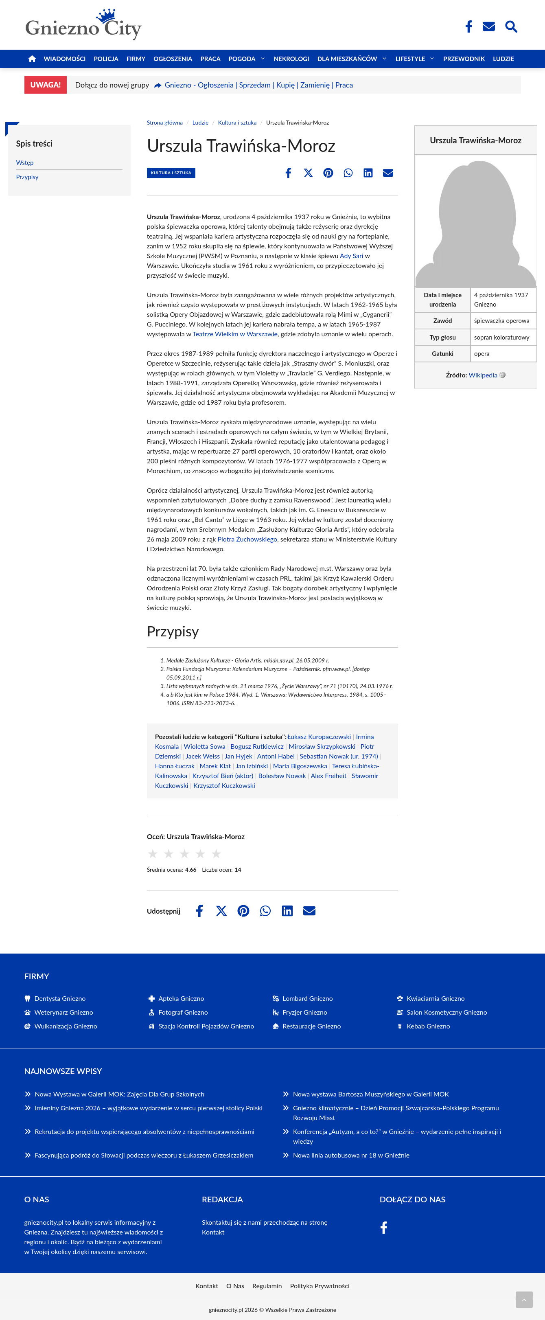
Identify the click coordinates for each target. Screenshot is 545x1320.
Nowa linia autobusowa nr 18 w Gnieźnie (351, 1155)
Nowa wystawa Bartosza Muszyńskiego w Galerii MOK (371, 1094)
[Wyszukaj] (511, 25)
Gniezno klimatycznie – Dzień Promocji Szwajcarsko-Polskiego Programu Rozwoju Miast (396, 1112)
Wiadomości (65, 58)
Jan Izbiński (252, 766)
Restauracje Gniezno (312, 1026)
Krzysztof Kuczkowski (224, 785)
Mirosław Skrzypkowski (322, 746)
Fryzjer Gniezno (305, 1012)
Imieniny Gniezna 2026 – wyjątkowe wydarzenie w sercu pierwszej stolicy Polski (149, 1108)
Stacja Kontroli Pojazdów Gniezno (206, 1026)
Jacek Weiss (203, 756)
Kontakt (213, 1232)
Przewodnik (464, 58)
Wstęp (25, 162)
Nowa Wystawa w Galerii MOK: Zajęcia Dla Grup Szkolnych (120, 1094)
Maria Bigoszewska (300, 766)
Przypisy (27, 176)
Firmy (136, 58)
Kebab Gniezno (428, 1026)
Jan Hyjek (238, 756)
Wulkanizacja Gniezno (66, 1026)
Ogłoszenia (172, 58)
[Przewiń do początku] (524, 1299)
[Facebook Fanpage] (466, 26)
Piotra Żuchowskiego (247, 539)
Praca (210, 58)
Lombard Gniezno (308, 998)
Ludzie (503, 58)
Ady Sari (351, 255)
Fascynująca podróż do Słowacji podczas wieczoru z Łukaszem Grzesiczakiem (144, 1155)
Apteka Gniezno (181, 998)
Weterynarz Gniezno (64, 1012)
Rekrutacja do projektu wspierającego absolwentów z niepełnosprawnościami (145, 1131)
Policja (106, 58)
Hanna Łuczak (175, 766)
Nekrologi (291, 58)
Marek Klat (215, 766)
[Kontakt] (488, 26)
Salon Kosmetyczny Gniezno (447, 1012)
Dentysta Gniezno (60, 998)
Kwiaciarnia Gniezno (436, 998)
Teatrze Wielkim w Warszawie (235, 334)
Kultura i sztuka (237, 122)
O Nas (235, 1285)
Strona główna (165, 122)
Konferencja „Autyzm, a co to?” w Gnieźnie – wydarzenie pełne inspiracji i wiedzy (397, 1136)
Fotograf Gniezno (183, 1012)
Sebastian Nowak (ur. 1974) (339, 756)
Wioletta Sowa (205, 746)
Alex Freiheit (328, 775)
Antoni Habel (276, 756)
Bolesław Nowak (282, 775)
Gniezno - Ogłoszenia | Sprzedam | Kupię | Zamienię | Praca (259, 84)
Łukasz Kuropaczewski (319, 736)
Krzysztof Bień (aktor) (222, 775)
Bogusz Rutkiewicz (257, 746)
